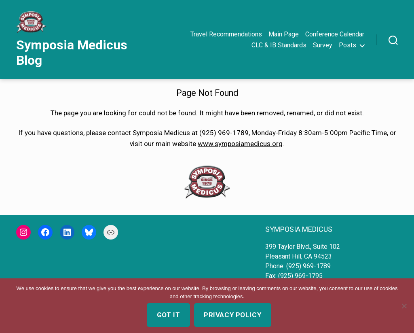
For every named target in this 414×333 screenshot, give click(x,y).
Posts (347, 45)
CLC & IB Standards (278, 45)
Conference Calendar (334, 34)
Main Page (283, 34)
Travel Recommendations (226, 34)
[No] (404, 306)
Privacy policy (232, 315)
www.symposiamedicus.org (240, 144)
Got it (168, 315)
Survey (322, 45)
